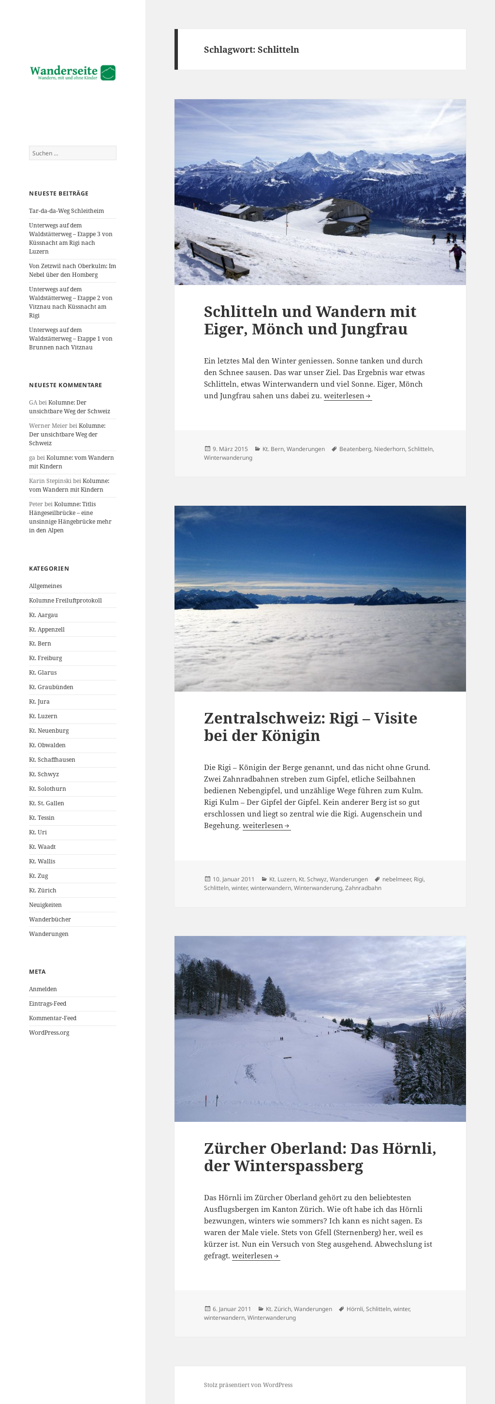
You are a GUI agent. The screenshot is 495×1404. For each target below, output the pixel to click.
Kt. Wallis (42, 861)
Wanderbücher (50, 919)
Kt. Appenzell (47, 629)
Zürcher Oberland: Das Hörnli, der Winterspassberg (320, 1157)
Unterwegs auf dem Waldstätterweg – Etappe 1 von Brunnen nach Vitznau (71, 338)
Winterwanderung (228, 457)
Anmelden (43, 989)
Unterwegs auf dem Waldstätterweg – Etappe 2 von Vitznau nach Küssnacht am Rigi (71, 302)
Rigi (418, 879)
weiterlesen (348, 395)
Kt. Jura (39, 701)
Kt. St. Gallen (46, 803)
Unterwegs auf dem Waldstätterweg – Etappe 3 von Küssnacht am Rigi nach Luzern (71, 238)
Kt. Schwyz (44, 774)
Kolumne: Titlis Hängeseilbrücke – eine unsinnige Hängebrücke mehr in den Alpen (70, 517)
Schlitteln (420, 449)
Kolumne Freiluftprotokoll (65, 600)
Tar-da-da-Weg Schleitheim (66, 211)
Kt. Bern (40, 643)
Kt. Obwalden (47, 745)
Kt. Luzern (43, 716)
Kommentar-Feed (52, 1018)
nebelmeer (396, 879)
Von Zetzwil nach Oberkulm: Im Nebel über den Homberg (72, 270)
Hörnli (355, 1309)
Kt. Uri (38, 832)
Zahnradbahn (363, 888)
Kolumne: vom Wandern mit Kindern (69, 485)
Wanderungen (49, 934)
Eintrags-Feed (47, 1003)
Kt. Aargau (43, 615)
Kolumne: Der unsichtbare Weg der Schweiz (69, 406)
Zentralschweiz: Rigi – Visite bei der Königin (311, 726)
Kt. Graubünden (51, 687)
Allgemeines (45, 586)
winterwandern (270, 888)
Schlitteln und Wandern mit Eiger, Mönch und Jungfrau (310, 320)
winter (240, 888)
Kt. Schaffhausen (52, 759)
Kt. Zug (38, 876)
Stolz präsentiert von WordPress (248, 1385)
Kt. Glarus (43, 672)
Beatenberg (355, 449)
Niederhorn (389, 449)
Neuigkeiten (45, 905)
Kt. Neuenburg (49, 730)
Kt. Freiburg (45, 658)
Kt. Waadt (42, 847)
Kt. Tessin (42, 818)
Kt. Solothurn (47, 789)
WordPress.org (49, 1032)
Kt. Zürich (43, 890)
